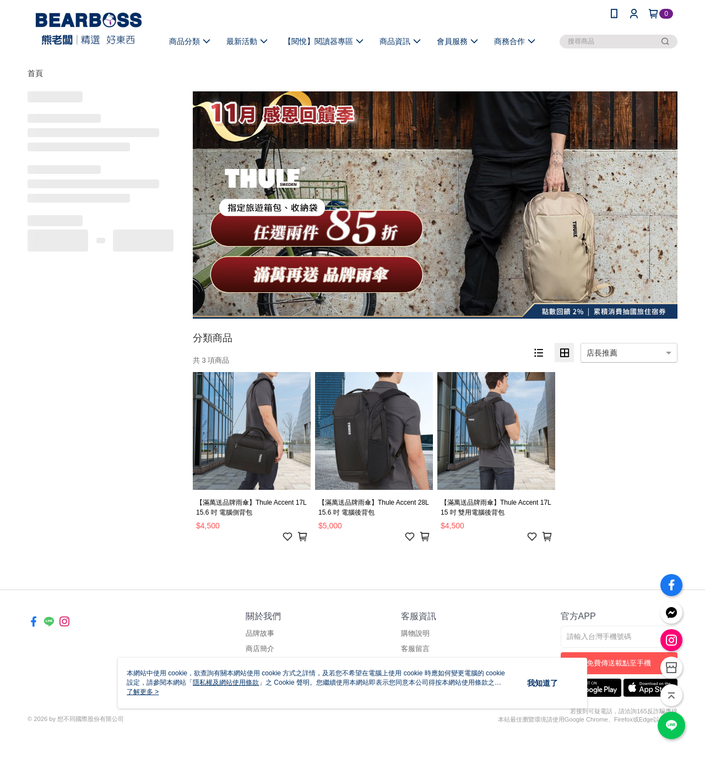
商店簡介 (260, 649)
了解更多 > (143, 692)
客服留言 (415, 649)
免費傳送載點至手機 (619, 663)
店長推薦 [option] (602, 352)
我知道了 (542, 683)
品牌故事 (260, 633)
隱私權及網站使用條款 (226, 682)
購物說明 (415, 633)
